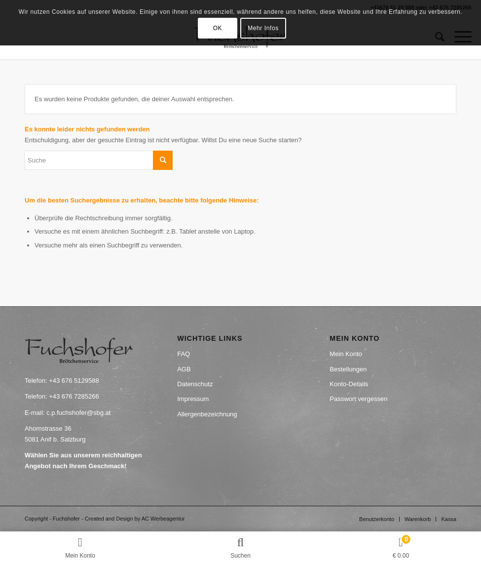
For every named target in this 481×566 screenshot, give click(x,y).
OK (217, 28)
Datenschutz (195, 384)
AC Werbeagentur (163, 519)
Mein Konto (346, 354)
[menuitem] (376, 519)
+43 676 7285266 (74, 396)
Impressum (193, 399)
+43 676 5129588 (74, 380)
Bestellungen (348, 369)
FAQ (183, 354)
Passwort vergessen (358, 399)
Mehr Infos (263, 28)
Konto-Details (349, 384)
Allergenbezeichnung (207, 414)
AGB (183, 369)
